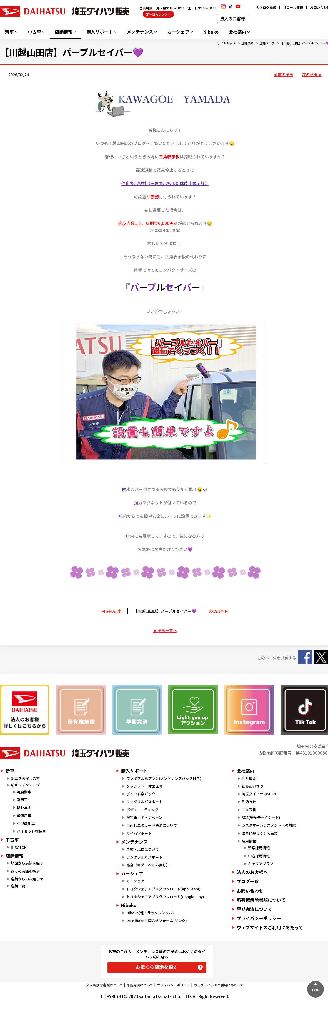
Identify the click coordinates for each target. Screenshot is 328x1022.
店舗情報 (63, 32)
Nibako (211, 32)
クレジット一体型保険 (144, 786)
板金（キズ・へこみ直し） (148, 865)
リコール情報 (293, 7)
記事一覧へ (167, 630)
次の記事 (309, 74)
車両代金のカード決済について (151, 825)
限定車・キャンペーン (144, 817)
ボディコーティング (142, 809)
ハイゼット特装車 (31, 831)
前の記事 (285, 74)
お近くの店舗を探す (157, 966)
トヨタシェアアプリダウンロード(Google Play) (165, 896)
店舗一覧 (18, 885)
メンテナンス (140, 32)
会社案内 (237, 32)
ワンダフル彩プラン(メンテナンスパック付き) (163, 778)
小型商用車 (26, 823)
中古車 (34, 32)
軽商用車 (24, 815)
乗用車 (22, 799)
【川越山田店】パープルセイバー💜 (165, 611)
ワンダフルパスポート (144, 801)
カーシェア (178, 32)
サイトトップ (226, 43)
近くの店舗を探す (25, 871)
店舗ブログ (267, 43)
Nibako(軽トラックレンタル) (150, 912)
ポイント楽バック (140, 793)
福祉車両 (24, 807)
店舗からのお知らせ (27, 878)
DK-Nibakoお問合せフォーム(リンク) (156, 920)
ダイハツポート (139, 833)
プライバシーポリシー (173, 985)
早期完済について (140, 985)
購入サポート (99, 32)
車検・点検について (142, 849)
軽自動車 (24, 792)
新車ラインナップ (25, 785)
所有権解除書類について (104, 985)
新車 (9, 32)
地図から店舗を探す (27, 863)
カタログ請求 (266, 7)
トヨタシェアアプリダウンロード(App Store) (163, 888)
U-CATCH (19, 847)
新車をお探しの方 (25, 778)
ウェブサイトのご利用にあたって (219, 985)
